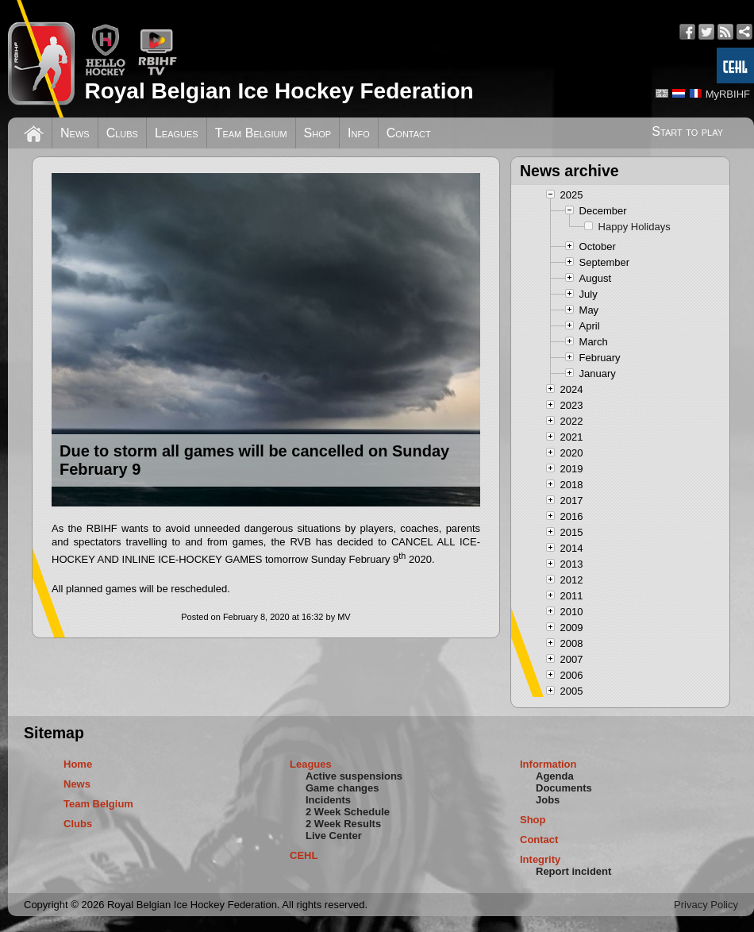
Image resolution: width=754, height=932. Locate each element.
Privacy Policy (706, 905)
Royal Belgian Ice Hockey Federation (278, 91)
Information (548, 764)
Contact (409, 133)
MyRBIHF (728, 94)
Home (77, 764)
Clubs (122, 133)
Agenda (555, 776)
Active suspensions (354, 776)
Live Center (334, 835)
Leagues (176, 133)
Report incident (573, 871)
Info (359, 133)
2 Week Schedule (348, 812)
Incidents (328, 800)
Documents (564, 788)
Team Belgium (251, 133)
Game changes (342, 788)
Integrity (540, 859)
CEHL (303, 855)
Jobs (548, 800)
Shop (318, 133)
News (75, 133)
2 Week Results (343, 824)
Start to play (687, 131)
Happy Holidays (634, 227)
